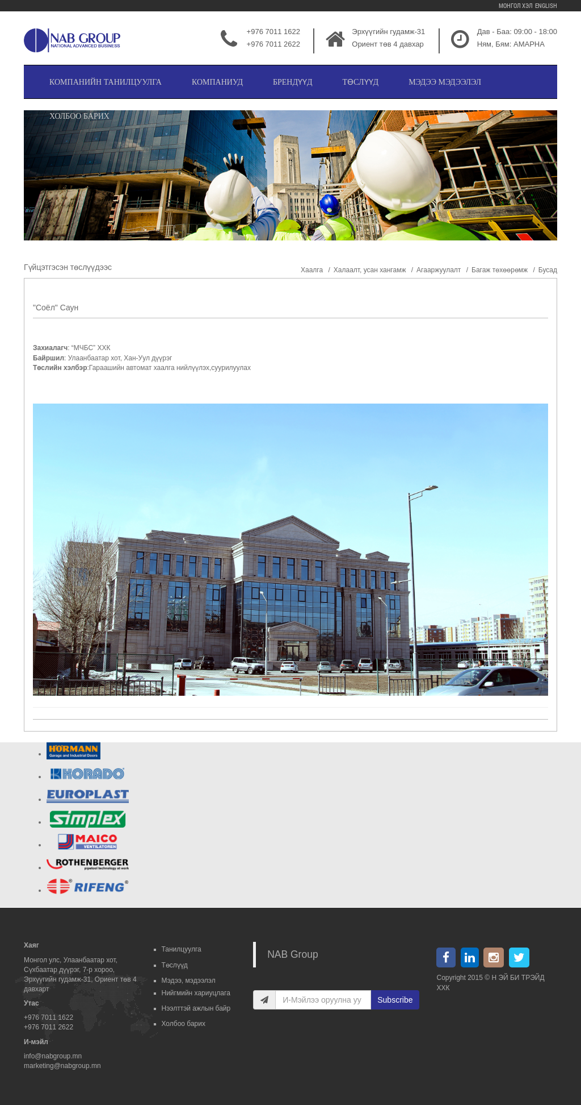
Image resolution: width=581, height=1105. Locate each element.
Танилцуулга (181, 949)
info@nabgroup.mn (53, 1056)
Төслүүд (361, 82)
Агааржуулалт (438, 270)
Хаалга (312, 270)
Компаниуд (217, 82)
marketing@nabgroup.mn (62, 1066)
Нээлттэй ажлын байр (196, 1008)
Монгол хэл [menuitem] (515, 5)
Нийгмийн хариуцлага (196, 993)
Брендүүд (293, 82)
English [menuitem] (545, 5)
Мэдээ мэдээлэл (445, 82)
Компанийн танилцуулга (105, 82)
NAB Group (292, 954)
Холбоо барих (79, 116)
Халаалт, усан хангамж (370, 270)
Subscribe (394, 999)
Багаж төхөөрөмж (499, 270)
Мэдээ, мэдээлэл (189, 980)
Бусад (547, 270)
